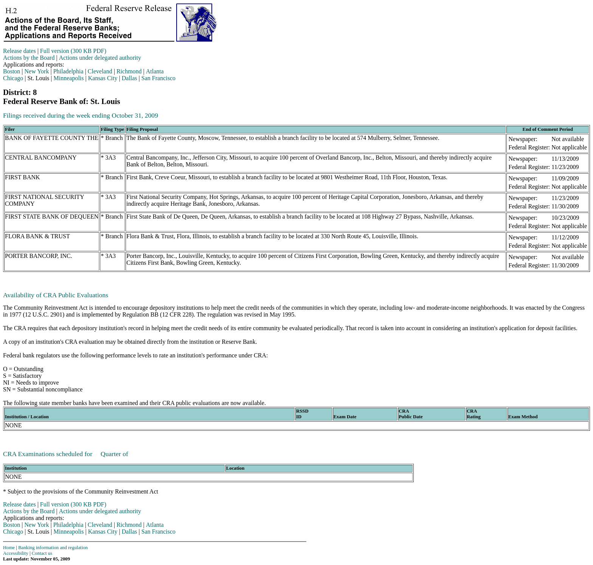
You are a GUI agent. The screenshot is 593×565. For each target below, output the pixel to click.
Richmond (129, 71)
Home (9, 547)
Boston (11, 71)
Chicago (13, 78)
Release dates (19, 51)
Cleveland (100, 71)
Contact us (42, 553)
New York (37, 71)
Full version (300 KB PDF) (73, 51)
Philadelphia (68, 71)
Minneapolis (69, 78)
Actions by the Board (28, 57)
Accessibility (15, 553)
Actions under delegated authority (100, 57)
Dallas (129, 78)
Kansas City (103, 78)
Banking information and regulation (53, 547)
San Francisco (158, 78)
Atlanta (155, 71)
